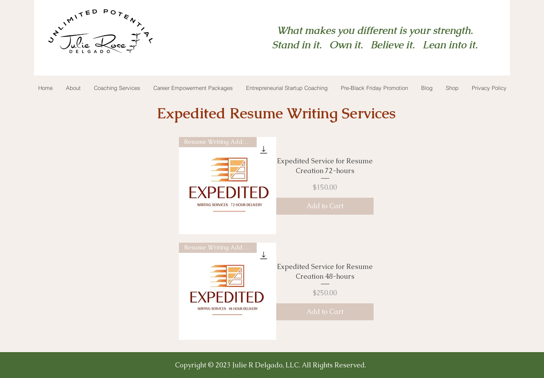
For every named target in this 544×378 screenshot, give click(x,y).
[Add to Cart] (325, 206)
